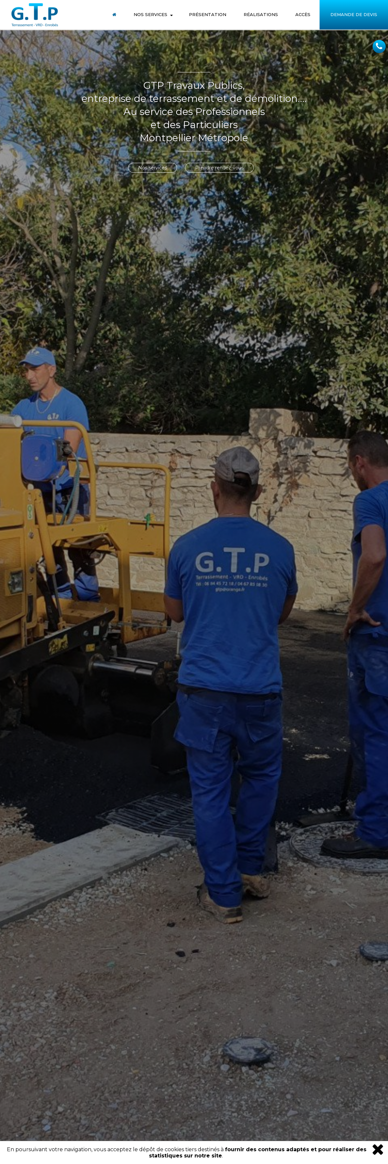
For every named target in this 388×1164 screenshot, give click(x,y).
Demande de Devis (353, 14)
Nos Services (150, 14)
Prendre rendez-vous (219, 168)
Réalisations (261, 14)
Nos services (152, 168)
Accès (302, 14)
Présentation (207, 14)
